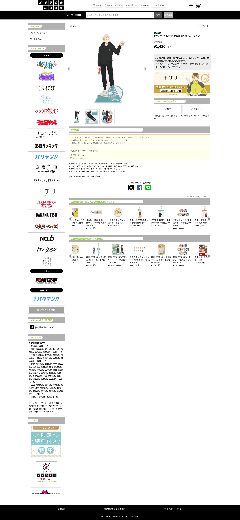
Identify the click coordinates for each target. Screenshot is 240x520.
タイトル (196, 109)
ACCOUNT (36, 26)
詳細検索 (168, 15)
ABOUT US (36, 337)
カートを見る (36, 38)
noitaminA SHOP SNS (41, 320)
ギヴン (73, 25)
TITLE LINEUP (37, 48)
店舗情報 (145, 5)
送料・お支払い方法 (114, 5)
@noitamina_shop (42, 327)
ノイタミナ (46, 55)
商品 (168, 109)
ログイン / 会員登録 (38, 32)
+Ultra (46, 271)
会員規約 (61, 509)
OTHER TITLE (46, 290)
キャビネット (203, 25)
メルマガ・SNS (158, 5)
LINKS (34, 420)
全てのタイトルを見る (46, 309)
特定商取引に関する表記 (114, 509)
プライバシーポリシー (174, 509)
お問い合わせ (132, 5)
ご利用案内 (97, 5)
